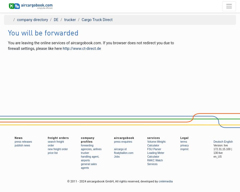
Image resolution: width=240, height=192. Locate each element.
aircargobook (124, 138)
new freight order (58, 149)
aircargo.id (120, 149)
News (19, 138)
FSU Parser (154, 149)
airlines (97, 149)
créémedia (166, 181)
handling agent (90, 156)
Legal (184, 138)
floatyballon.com (123, 152)
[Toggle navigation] (229, 6)
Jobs (117, 156)
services (153, 138)
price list (53, 152)
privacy (184, 145)
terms (183, 141)
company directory (32, 20)
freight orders (58, 138)
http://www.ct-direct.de (82, 48)
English (228, 141)
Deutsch (218, 141)
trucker (70, 20)
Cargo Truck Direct (97, 20)
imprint (184, 149)
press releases (23, 141)
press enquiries (123, 141)
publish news (22, 145)
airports (85, 160)
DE (56, 20)
